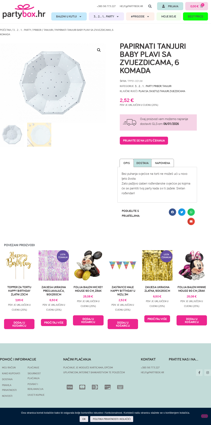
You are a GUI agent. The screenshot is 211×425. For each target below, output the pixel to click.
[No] (204, 416)
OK (84, 419)
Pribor (37, 30)
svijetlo (154, 91)
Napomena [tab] (162, 163)
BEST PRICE (195, 16)
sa (146, 91)
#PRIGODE (140, 16)
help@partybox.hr (131, 6)
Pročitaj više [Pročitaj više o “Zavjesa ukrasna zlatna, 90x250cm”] (157, 319)
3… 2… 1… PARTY (106, 16)
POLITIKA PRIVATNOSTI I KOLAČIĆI (112, 419)
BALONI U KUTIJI (69, 16)
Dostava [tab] (142, 163)
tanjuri (164, 91)
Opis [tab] (126, 163)
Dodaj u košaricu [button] (19, 324)
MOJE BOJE (168, 16)
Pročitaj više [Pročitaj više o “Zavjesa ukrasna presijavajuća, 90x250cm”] (53, 322)
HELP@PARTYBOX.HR (152, 372)
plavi (142, 91)
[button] (150, 6)
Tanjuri (48, 30)
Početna (5, 30)
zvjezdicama (177, 91)
